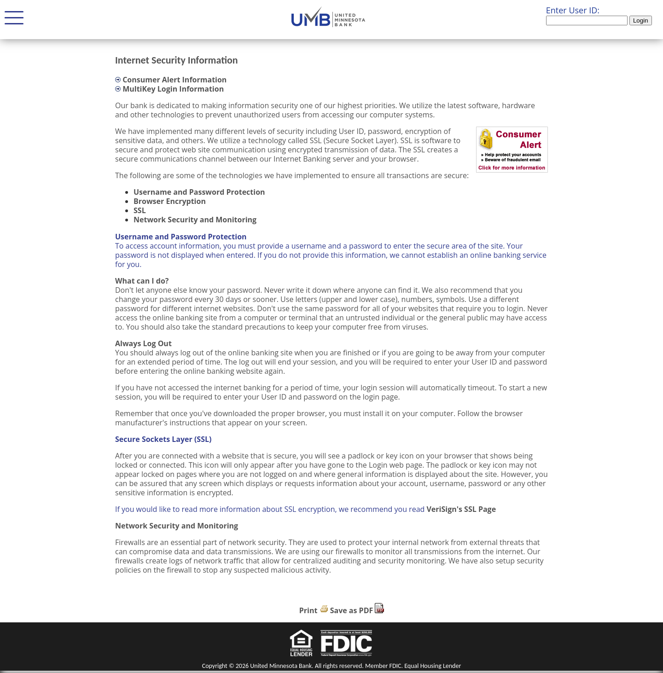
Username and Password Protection (199, 192)
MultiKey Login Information (173, 89)
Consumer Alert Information (174, 80)
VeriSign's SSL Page (461, 509)
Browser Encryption (170, 201)
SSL (140, 210)
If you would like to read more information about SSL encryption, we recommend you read (270, 509)
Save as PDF (351, 610)
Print (308, 610)
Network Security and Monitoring (195, 220)
